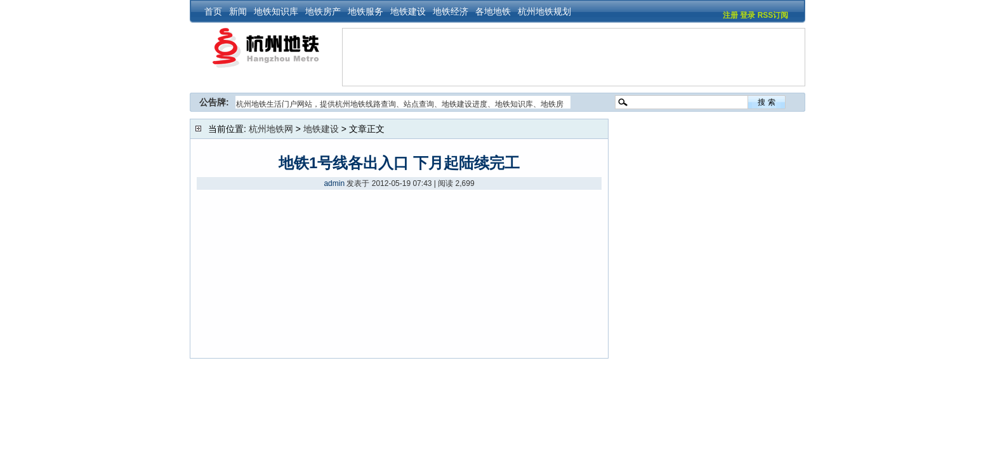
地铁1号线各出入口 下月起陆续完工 (399, 162)
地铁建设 (408, 11)
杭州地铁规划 (544, 11)
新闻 (238, 11)
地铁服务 (365, 11)
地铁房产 (323, 11)
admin (334, 183)
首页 (213, 11)
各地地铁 (493, 11)
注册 (730, 15)
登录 (747, 15)
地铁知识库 (276, 11)
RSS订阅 (773, 15)
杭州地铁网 (271, 129)
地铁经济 (450, 11)
